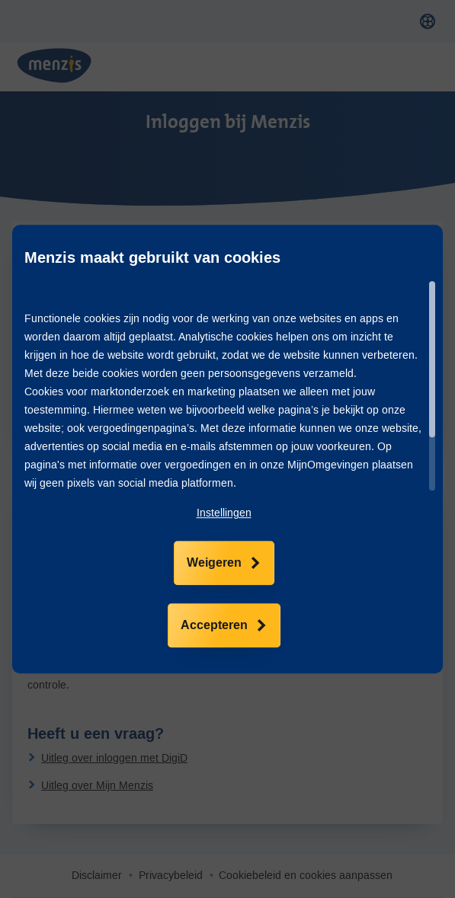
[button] (224, 513)
